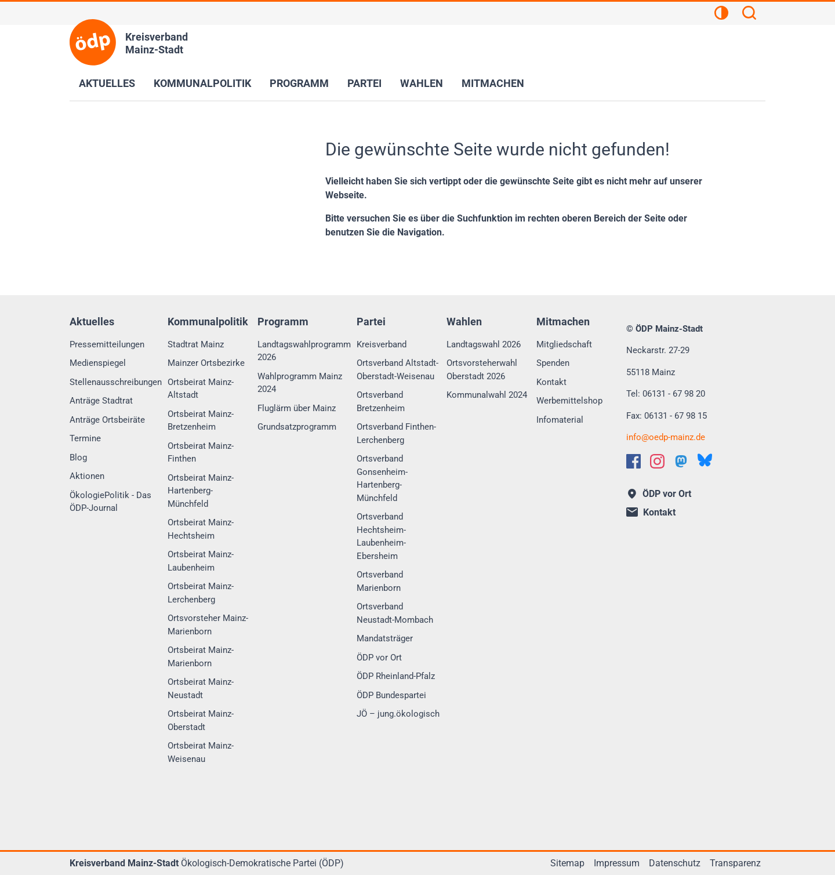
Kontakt (551, 382)
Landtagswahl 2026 (483, 344)
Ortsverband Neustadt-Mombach (395, 613)
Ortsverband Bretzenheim (381, 401)
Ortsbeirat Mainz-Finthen (201, 452)
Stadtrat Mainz (196, 344)
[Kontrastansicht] (721, 14)
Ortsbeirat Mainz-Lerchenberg (201, 593)
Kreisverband (381, 344)
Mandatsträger (385, 638)
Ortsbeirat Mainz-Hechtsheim (201, 529)
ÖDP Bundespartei (391, 695)
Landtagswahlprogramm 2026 (304, 351)
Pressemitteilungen (107, 344)
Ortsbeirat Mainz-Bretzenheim (201, 421)
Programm (299, 83)
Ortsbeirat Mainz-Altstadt (201, 389)
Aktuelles (107, 83)
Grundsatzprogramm (296, 427)
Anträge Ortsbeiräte (107, 420)
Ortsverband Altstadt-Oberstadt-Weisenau (397, 370)
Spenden (552, 363)
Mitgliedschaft (564, 344)
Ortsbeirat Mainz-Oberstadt (201, 720)
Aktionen (87, 476)
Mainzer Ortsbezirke (206, 363)
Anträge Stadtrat (101, 400)
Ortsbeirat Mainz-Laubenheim (201, 561)
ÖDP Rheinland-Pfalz (396, 676)
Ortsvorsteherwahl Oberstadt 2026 (481, 370)
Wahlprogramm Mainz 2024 (299, 383)
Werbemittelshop (569, 400)
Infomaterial (559, 420)
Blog (78, 457)
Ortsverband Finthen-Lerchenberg (396, 433)
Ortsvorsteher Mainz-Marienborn (208, 625)
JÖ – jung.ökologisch (398, 714)
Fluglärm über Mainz (296, 408)
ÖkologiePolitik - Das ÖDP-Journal (110, 502)
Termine (85, 438)
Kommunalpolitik (202, 83)
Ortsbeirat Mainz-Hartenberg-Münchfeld (201, 491)
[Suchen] (749, 14)
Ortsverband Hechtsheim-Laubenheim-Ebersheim (381, 536)
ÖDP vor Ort (379, 657)
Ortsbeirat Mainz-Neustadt (201, 688)
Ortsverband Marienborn (380, 581)
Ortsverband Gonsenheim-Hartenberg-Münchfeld (382, 478)
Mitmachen (493, 83)
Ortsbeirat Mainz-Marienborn (201, 657)
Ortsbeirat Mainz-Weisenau (201, 752)
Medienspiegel (98, 363)
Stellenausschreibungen (116, 382)
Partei (364, 83)
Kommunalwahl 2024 (486, 395)
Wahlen (421, 83)
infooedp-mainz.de (665, 437)
